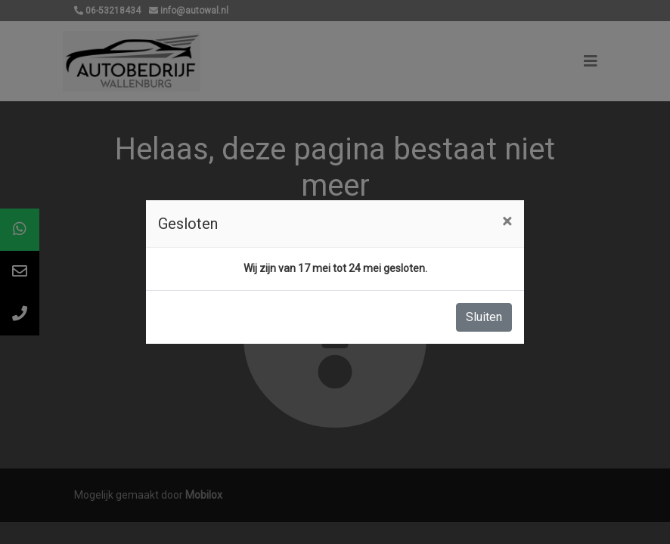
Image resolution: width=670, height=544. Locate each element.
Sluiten (484, 317)
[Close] (507, 221)
